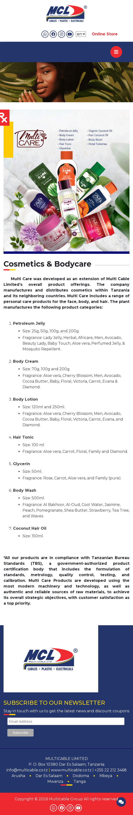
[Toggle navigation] (116, 52)
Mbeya (105, 775)
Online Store (105, 34)
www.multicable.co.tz (71, 770)
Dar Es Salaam (48, 775)
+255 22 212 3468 (111, 770)
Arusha (18, 775)
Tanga (80, 781)
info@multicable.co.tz (27, 770)
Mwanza (55, 781)
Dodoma (81, 775)
